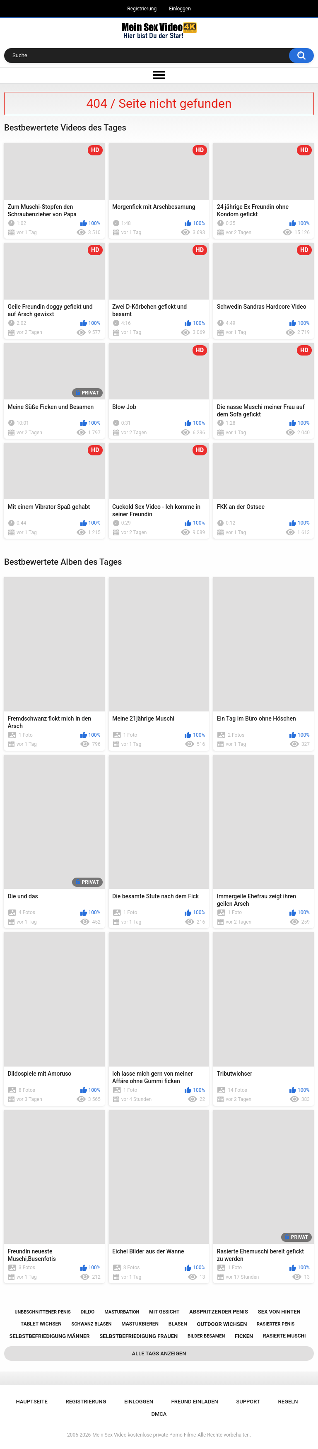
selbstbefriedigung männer (50, 1336)
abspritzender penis (218, 1312)
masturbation (121, 1312)
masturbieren (140, 1324)
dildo (88, 1312)
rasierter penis (275, 1324)
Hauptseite (31, 1401)
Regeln (288, 1401)
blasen (178, 1324)
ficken (244, 1336)
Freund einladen (194, 1401)
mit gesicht (164, 1312)
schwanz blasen (92, 1324)
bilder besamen (206, 1336)
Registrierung (142, 9)
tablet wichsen (41, 1324)
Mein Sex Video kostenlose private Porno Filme (144, 1435)
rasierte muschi (284, 1336)
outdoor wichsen (222, 1324)
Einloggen (180, 9)
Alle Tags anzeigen (159, 1353)
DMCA (159, 1414)
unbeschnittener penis (42, 1312)
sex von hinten (279, 1312)
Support (248, 1401)
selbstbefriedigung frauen (138, 1336)
